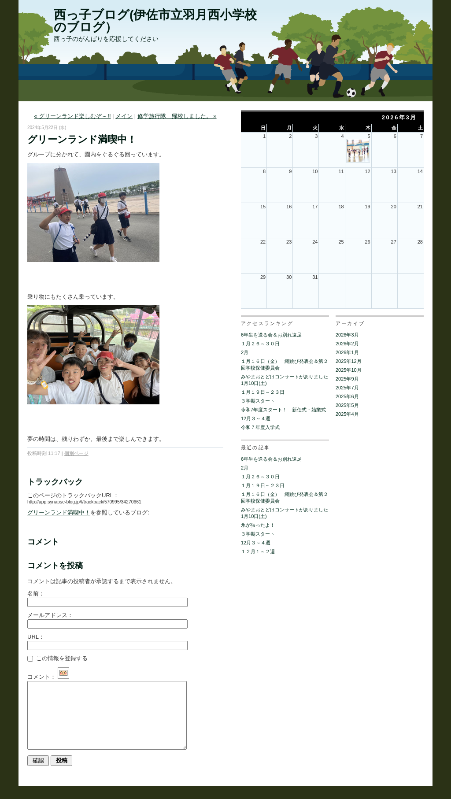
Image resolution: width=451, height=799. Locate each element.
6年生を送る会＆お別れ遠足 (271, 334)
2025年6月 (347, 396)
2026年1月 (347, 352)
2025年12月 (349, 361)
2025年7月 (347, 387)
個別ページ (76, 453)
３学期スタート (258, 400)
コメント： (48, 676)
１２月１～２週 (258, 551)
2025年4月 (347, 414)
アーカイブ (350, 323)
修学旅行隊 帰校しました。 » (177, 116)
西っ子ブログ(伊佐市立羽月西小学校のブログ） (155, 21)
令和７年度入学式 (260, 427)
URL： (35, 636)
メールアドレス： (50, 615)
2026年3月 (347, 334)
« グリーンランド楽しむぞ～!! (72, 116)
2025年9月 (347, 378)
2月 (244, 352)
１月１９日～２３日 (263, 392)
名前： (35, 593)
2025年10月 (349, 370)
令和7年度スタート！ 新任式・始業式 (283, 409)
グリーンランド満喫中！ (58, 512)
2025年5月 (347, 405)
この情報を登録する (57, 658)
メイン (124, 116)
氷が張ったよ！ (258, 525)
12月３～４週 (255, 418)
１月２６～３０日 (260, 343)
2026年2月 (347, 343)
